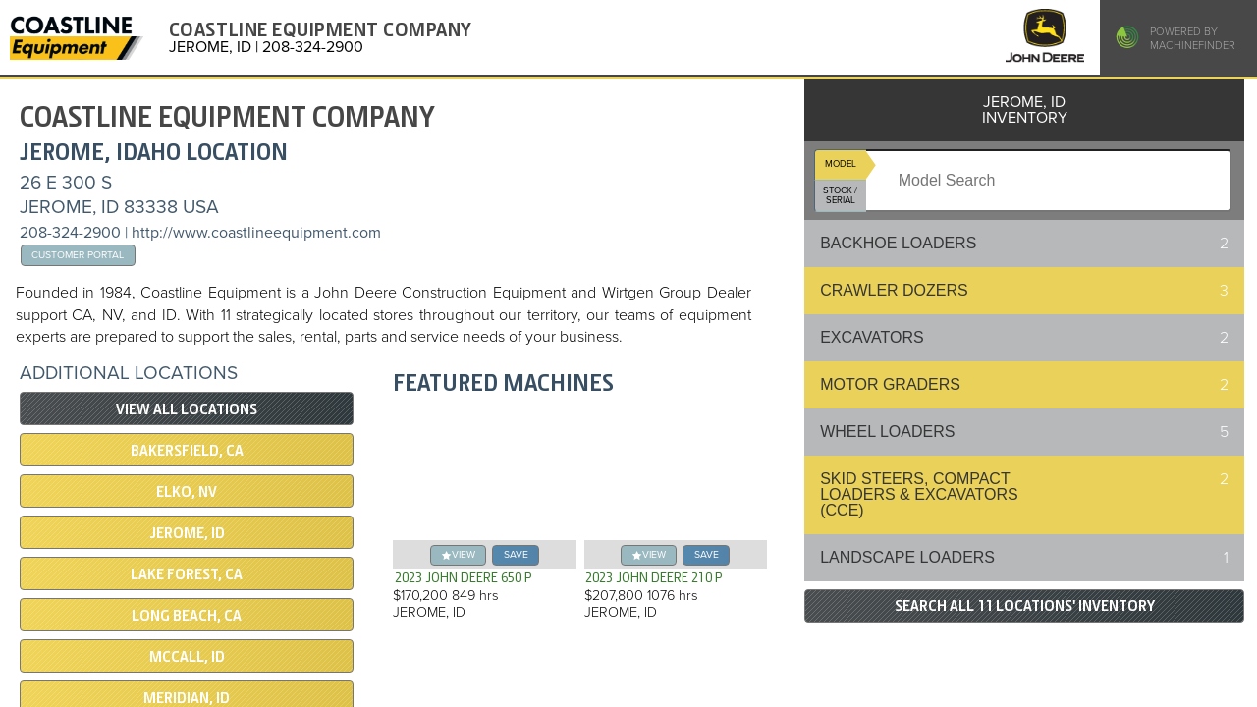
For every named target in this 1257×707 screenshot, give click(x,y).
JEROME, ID (187, 533)
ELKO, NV (186, 492)
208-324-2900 (70, 233)
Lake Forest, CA (187, 574)
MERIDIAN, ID (186, 698)
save (516, 554)
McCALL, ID (187, 657)
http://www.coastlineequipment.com (256, 233)
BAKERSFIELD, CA (187, 451)
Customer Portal (77, 254)
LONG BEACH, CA (187, 616)
